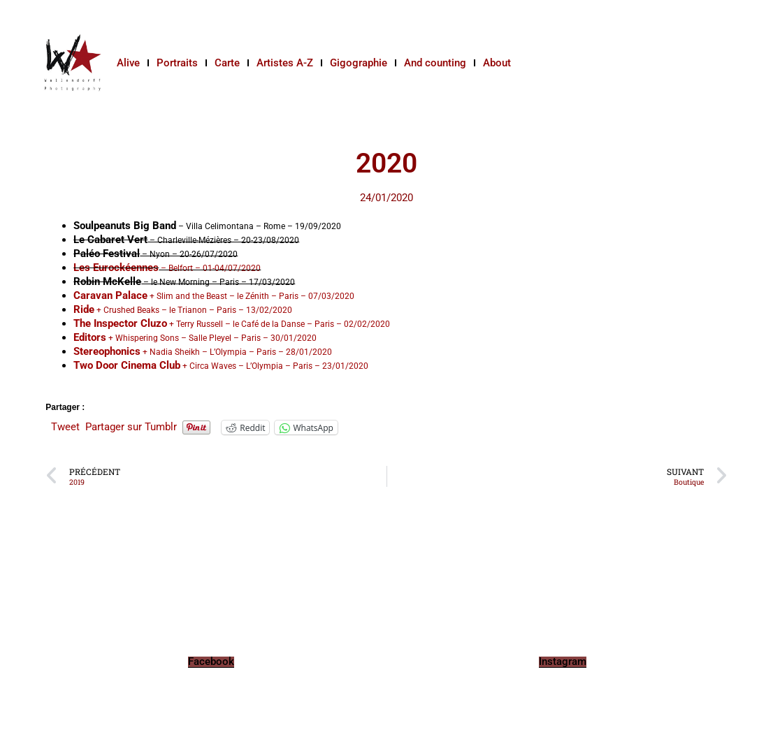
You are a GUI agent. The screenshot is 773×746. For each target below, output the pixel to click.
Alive (128, 63)
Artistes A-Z (285, 63)
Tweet (65, 426)
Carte (227, 63)
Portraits (177, 63)
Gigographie (358, 63)
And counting (435, 63)
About (497, 63)
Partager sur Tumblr (131, 426)
